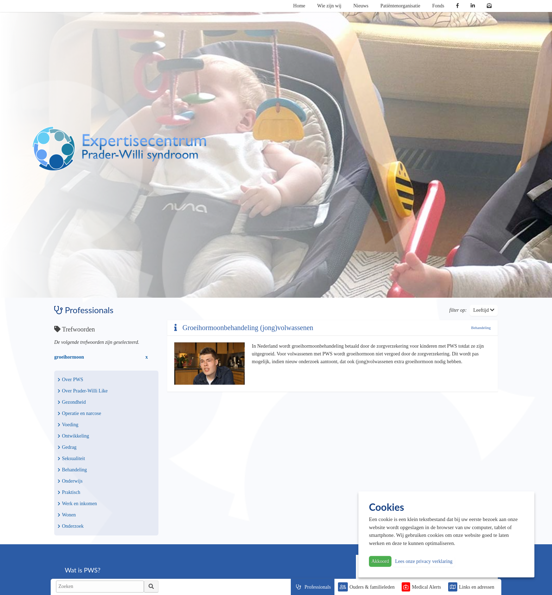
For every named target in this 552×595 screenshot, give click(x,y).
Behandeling (72, 469)
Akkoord (380, 561)
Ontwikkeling (73, 436)
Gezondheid (72, 402)
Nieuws (361, 5)
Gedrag (67, 447)
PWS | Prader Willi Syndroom (119, 148)
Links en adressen (476, 587)
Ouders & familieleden (372, 587)
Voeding (68, 424)
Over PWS (70, 379)
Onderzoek (70, 526)
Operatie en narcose (79, 413)
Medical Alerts (426, 587)
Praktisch (69, 492)
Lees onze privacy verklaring (423, 561)
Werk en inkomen (77, 503)
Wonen (67, 514)
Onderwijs (70, 481)
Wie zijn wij (329, 5)
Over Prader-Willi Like (83, 390)
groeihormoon (69, 357)
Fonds (438, 5)
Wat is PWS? (82, 570)
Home (299, 5)
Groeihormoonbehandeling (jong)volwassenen (243, 327)
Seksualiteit (71, 458)
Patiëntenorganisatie (400, 5)
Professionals (318, 587)
